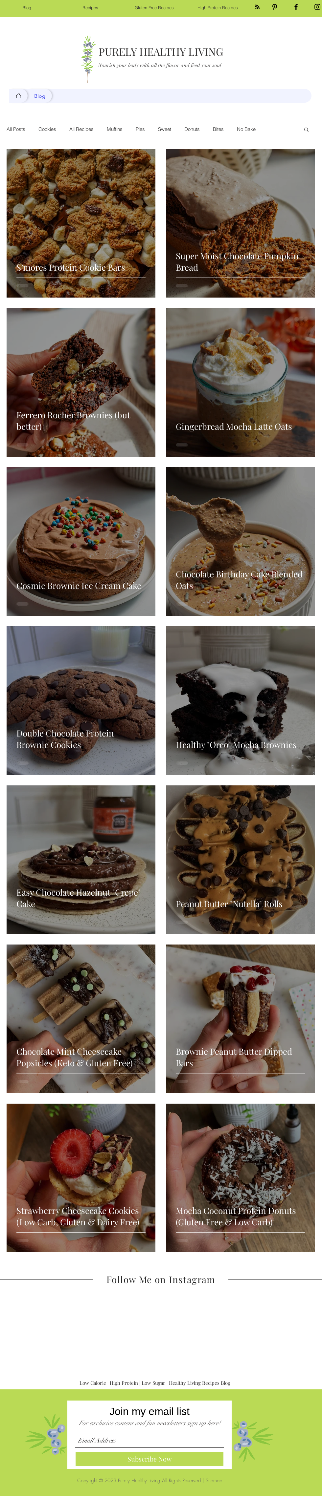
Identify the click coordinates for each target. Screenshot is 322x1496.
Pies (140, 129)
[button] (306, 130)
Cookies (47, 129)
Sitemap (214, 1480)
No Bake (246, 129)
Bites (218, 129)
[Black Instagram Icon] (317, 7)
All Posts (16, 129)
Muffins (115, 129)
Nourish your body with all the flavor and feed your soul (159, 65)
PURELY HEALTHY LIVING (161, 51)
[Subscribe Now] (149, 1458)
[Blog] (18, 96)
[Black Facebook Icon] (296, 7)
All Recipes (81, 129)
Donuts (192, 129)
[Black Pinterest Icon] (275, 7)
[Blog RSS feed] (257, 7)
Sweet (164, 129)
